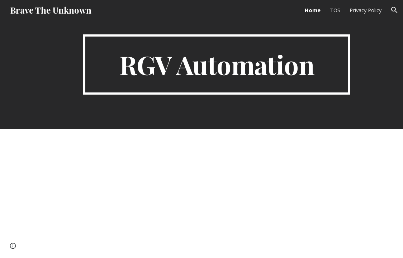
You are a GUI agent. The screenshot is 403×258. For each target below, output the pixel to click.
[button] (394, 10)
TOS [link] (335, 10)
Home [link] (313, 10)
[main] (216, 64)
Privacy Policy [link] (365, 10)
